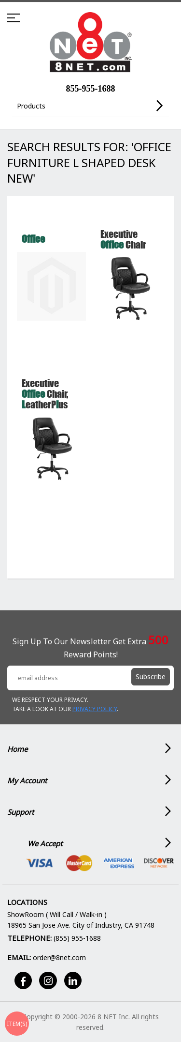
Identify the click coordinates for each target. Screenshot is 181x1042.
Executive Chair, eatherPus (45, 393)
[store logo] (90, 42)
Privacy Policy (94, 709)
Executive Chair (123, 239)
